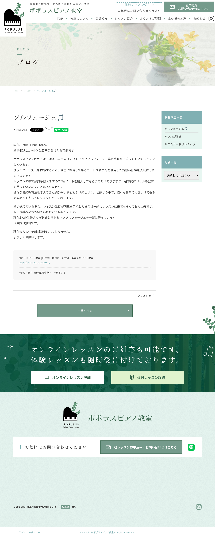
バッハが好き (173, 136)
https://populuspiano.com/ (34, 262)
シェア (48, 128)
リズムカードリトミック (180, 144)
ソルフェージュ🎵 (176, 128)
